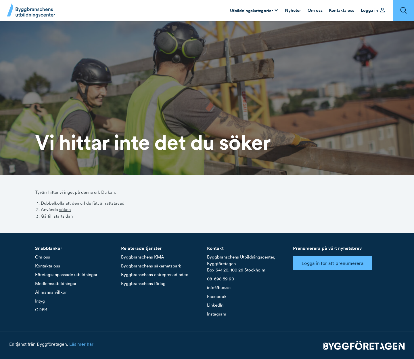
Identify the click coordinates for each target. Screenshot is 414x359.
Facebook (217, 296)
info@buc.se (219, 287)
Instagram (216, 314)
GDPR (41, 309)
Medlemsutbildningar (55, 283)
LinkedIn (215, 305)
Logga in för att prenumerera (332, 263)
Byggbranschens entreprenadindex (154, 274)
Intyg (40, 301)
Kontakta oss (47, 266)
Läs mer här (81, 344)
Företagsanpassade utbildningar (66, 274)
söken (65, 209)
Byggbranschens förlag (143, 283)
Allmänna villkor (51, 292)
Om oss (42, 257)
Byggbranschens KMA (142, 257)
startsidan (63, 216)
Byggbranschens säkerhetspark (151, 266)
